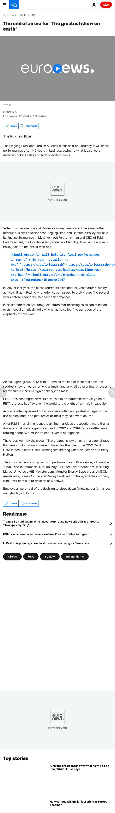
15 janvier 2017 (54, 278)
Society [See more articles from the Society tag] (50, 554)
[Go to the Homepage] (14, 4)
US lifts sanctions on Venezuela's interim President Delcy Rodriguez (46, 531)
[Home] (4, 15)
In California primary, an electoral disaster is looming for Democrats (46, 540)
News (13, 15)
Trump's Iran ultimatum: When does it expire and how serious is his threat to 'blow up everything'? (51, 521)
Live (106, 4)
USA (32, 15)
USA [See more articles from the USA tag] (31, 554)
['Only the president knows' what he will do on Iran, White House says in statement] (81, 776)
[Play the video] (57, 68)
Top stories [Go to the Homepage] (15, 756)
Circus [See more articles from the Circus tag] (12, 554)
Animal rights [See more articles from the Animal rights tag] (75, 554)
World (23, 15)
